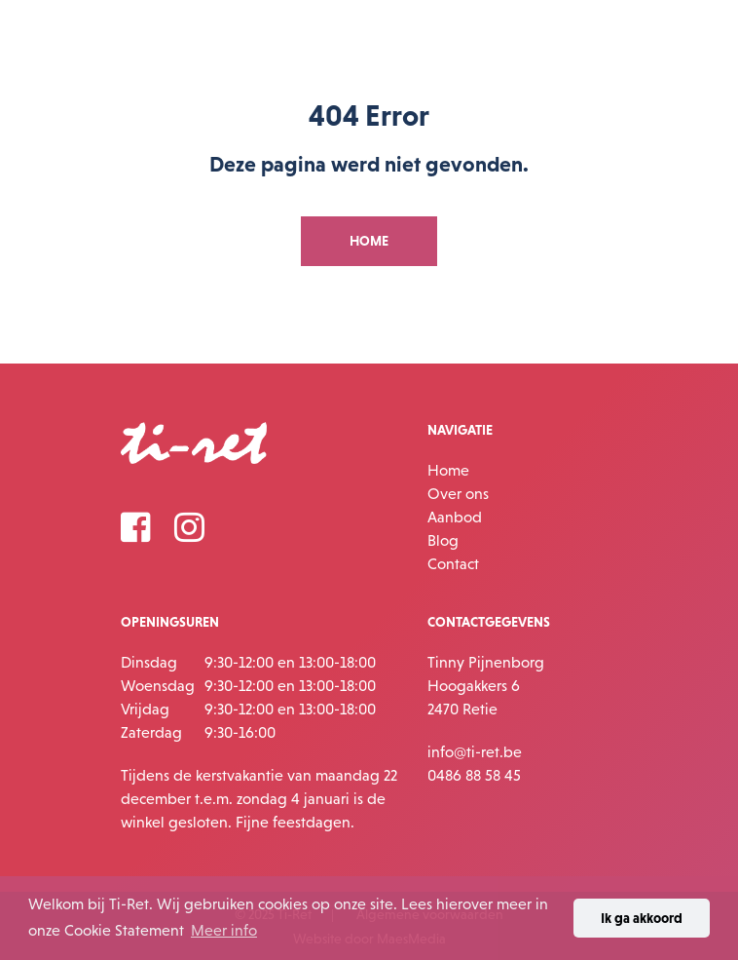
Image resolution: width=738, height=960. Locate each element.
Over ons (458, 493)
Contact (453, 563)
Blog (443, 540)
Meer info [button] (224, 930)
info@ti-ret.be (474, 751)
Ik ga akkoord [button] (642, 918)
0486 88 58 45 (474, 775)
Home (448, 470)
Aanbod (454, 516)
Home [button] (369, 241)
